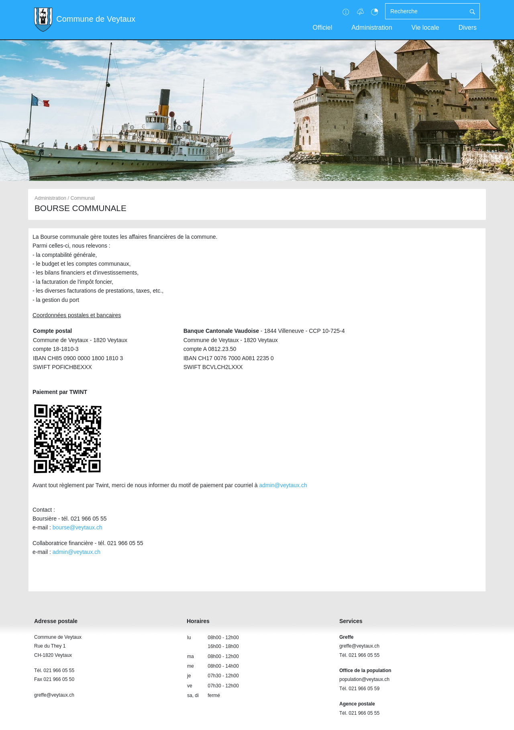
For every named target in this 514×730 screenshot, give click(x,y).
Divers (468, 27)
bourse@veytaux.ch (77, 527)
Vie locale (425, 27)
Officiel (322, 27)
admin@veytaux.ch (283, 485)
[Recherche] (425, 11)
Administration (371, 27)
